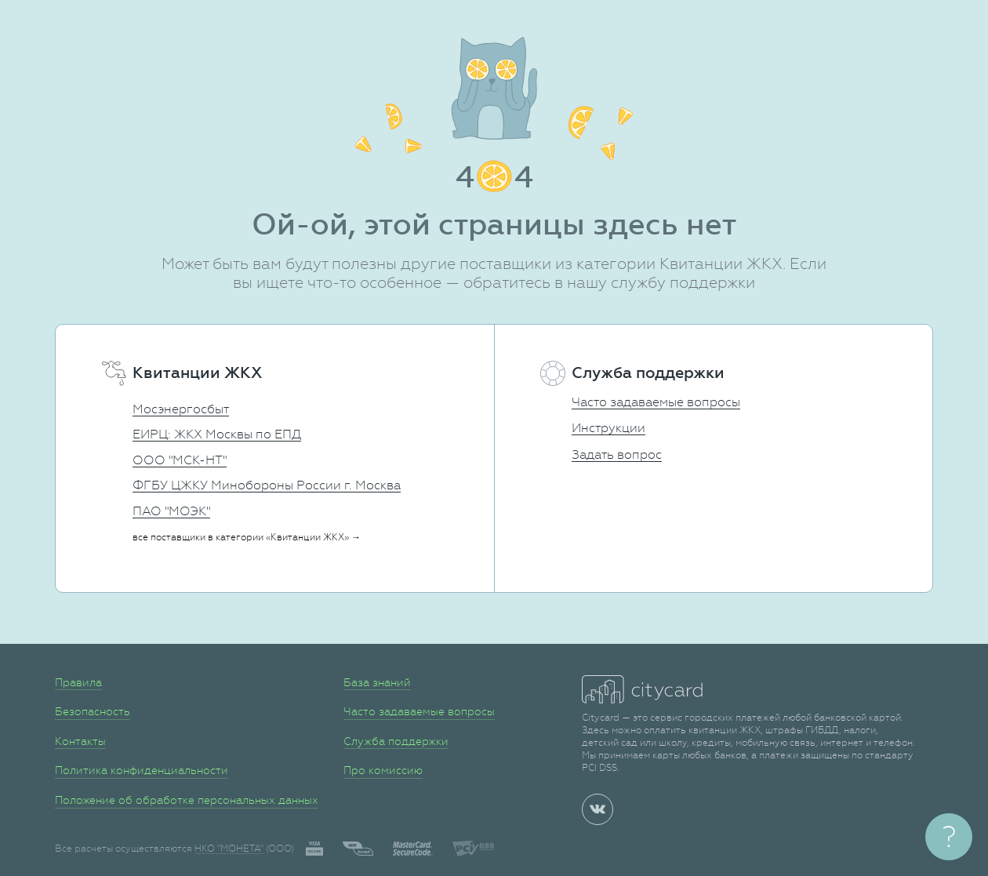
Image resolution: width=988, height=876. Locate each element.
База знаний (377, 682)
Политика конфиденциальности (141, 770)
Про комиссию (383, 770)
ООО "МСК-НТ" (180, 460)
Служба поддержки (396, 741)
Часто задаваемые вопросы (656, 401)
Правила (78, 682)
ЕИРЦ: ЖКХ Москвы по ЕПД (217, 434)
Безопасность (92, 711)
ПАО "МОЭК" (171, 510)
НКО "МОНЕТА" (228, 848)
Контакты (80, 741)
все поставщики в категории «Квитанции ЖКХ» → (247, 537)
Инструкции (608, 427)
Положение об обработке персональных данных (186, 800)
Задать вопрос (617, 454)
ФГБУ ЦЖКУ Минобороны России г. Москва (267, 485)
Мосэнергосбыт (181, 409)
